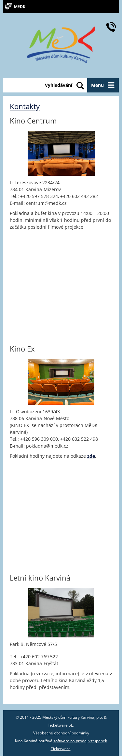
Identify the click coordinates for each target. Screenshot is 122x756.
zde (91, 456)
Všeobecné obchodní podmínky (61, 733)
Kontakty (25, 106)
